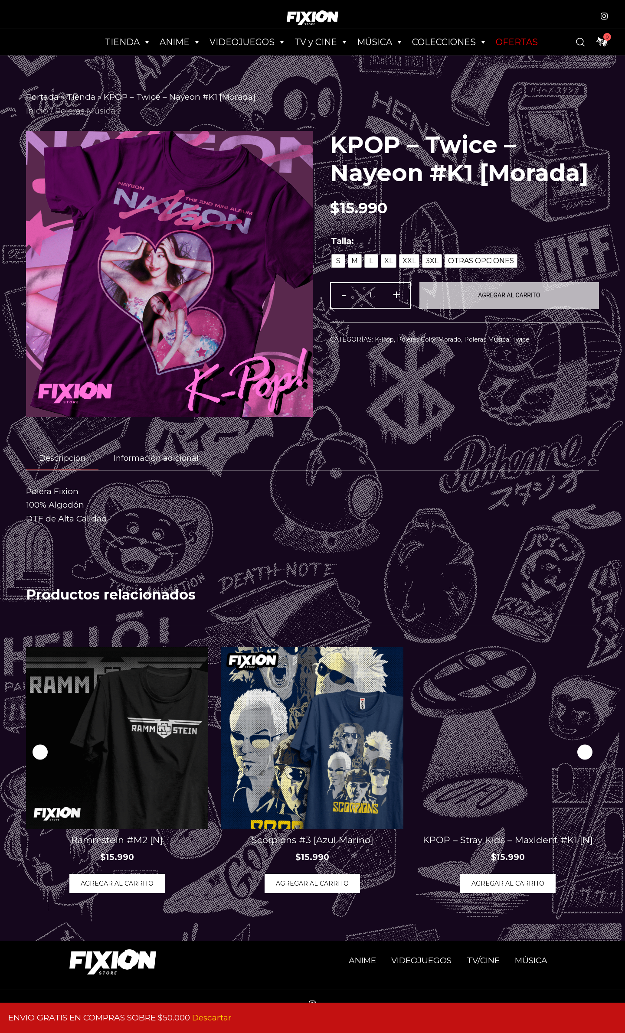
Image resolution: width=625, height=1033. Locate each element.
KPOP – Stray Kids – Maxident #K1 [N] (508, 839)
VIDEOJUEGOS (421, 960)
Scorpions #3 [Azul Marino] (312, 839)
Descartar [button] (212, 1018)
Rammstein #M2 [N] (117, 839)
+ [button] (396, 294)
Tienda (81, 97)
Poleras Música (85, 111)
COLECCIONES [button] (449, 42)
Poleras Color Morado (429, 339)
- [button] (344, 294)
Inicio (37, 111)
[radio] (338, 260)
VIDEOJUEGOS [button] (247, 42)
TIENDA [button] (128, 42)
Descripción (62, 458)
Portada (42, 97)
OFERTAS (517, 42)
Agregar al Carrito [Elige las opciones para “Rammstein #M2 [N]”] (117, 883)
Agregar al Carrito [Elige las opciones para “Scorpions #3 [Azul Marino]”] (312, 883)
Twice (521, 339)
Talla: (342, 241)
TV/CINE (483, 960)
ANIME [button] (180, 42)
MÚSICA (380, 42)
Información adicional (156, 458)
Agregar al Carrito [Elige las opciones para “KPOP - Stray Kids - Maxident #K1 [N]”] (507, 883)
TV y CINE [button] (321, 42)
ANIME (362, 960)
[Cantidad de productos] (370, 295)
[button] (584, 752)
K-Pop (384, 339)
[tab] (62, 458)
